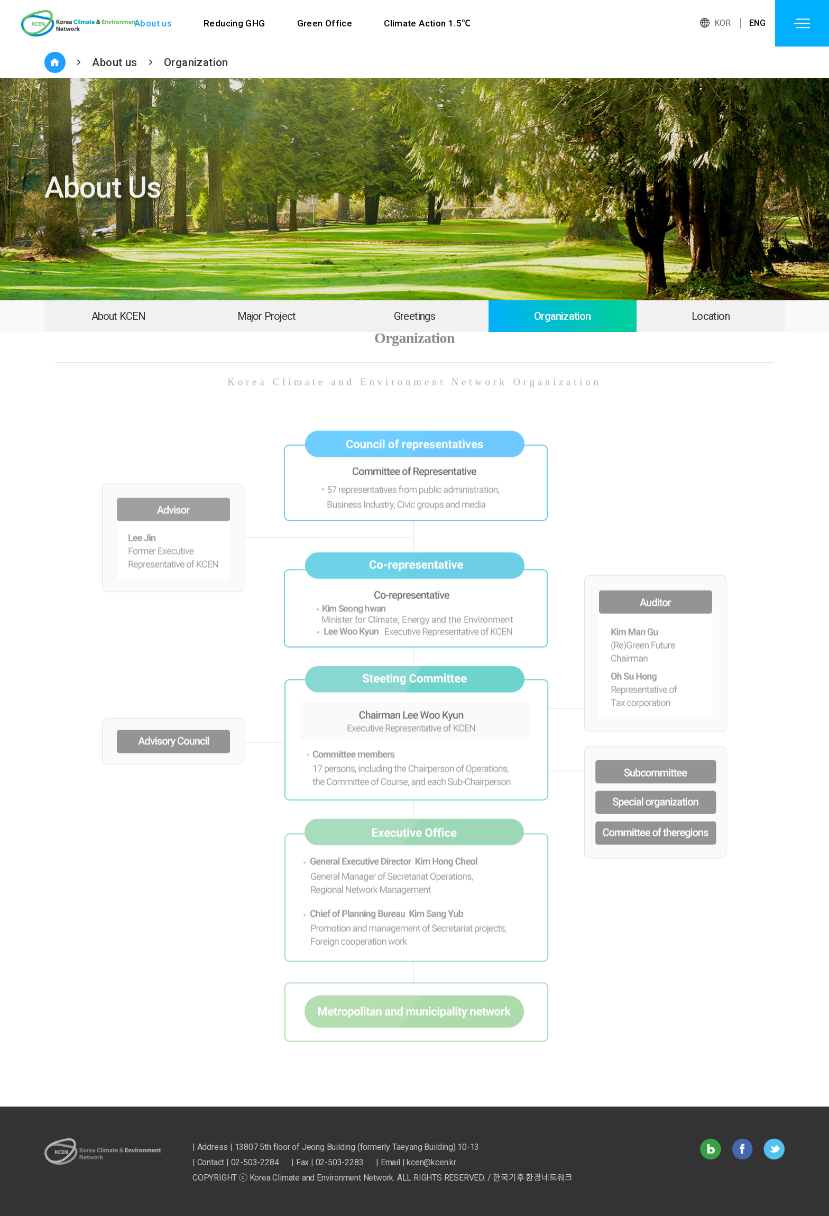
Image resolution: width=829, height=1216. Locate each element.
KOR (722, 23)
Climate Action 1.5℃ (428, 23)
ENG (757, 23)
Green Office (325, 23)
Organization (196, 62)
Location (711, 316)
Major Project (266, 316)
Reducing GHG (234, 23)
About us (153, 23)
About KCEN (118, 316)
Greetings (414, 316)
